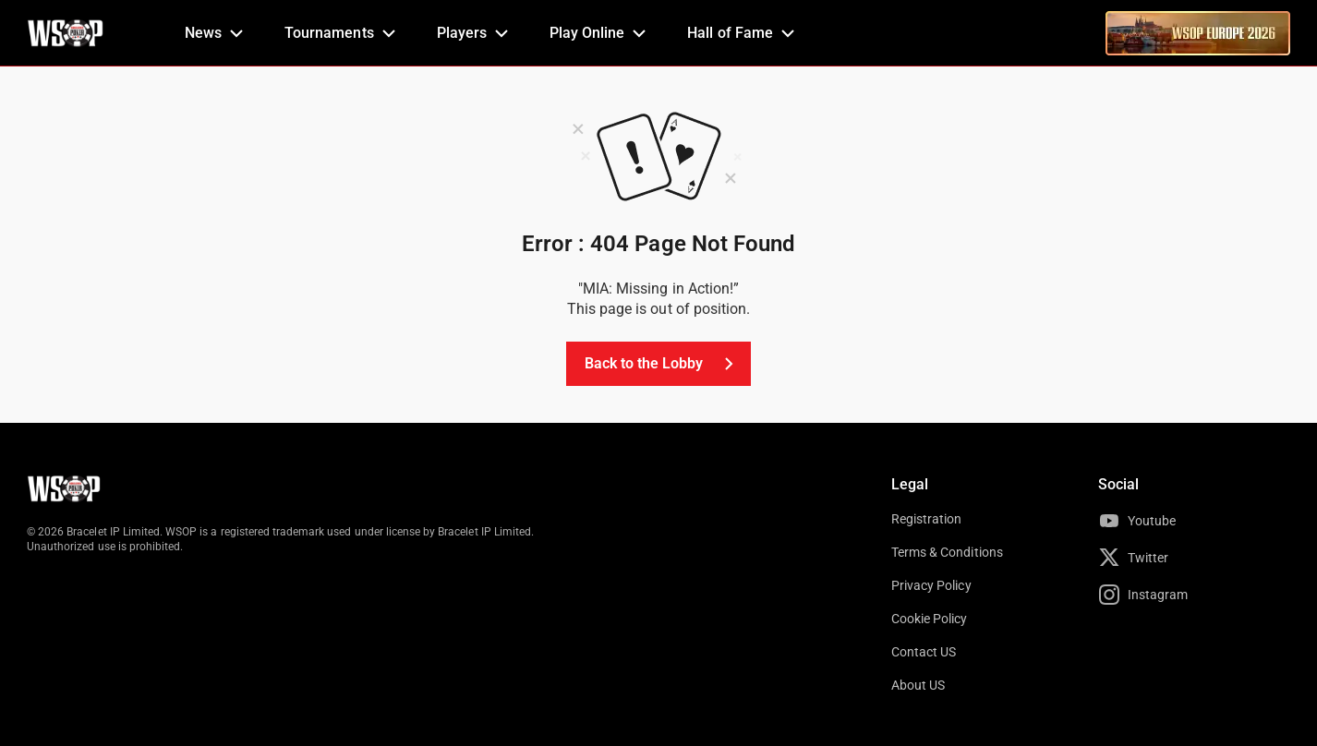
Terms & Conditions (947, 552)
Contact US (923, 651)
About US (918, 685)
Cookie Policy (929, 618)
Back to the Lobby (663, 364)
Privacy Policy (931, 585)
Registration (926, 518)
